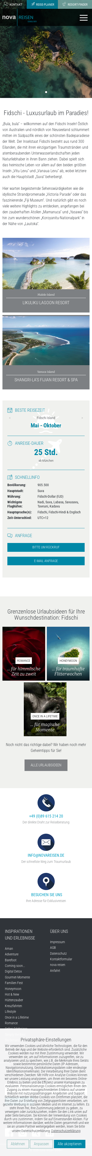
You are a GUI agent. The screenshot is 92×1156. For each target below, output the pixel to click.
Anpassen (41, 1144)
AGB (53, 948)
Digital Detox (13, 971)
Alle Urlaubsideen (46, 765)
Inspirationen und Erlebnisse (20, 934)
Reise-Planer (42, 4)
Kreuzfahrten (13, 1006)
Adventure (11, 954)
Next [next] (82, 417)
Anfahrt (55, 971)
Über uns (59, 931)
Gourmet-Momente (17, 977)
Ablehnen (18, 1144)
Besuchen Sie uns (46, 885)
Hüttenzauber (14, 1000)
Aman (9, 949)
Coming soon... (15, 966)
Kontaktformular (61, 959)
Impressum (57, 942)
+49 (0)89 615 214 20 (46, 806)
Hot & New (12, 994)
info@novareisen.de (46, 846)
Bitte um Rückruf (46, 547)
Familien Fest (14, 983)
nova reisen (57, 965)
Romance (11, 1023)
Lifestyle (10, 1011)
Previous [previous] (9, 417)
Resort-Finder (75, 4)
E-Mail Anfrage (46, 561)
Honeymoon (13, 989)
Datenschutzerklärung (65, 1131)
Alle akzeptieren (70, 1144)
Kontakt (13, 4)
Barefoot (10, 960)
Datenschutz (58, 953)
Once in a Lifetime (17, 1017)
